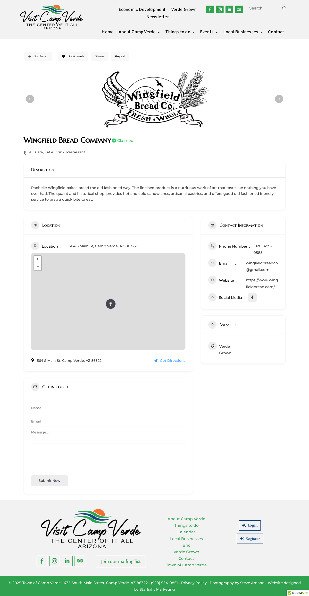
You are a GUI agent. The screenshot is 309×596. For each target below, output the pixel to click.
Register (252, 538)
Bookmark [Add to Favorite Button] (73, 56)
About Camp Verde (137, 33)
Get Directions (169, 360)
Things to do (177, 33)
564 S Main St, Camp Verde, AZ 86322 (103, 246)
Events (207, 33)
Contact (276, 33)
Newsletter (157, 18)
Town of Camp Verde (186, 565)
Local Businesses (240, 33)
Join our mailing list (121, 561)
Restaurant (75, 152)
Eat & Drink (55, 152)
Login (253, 525)
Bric (186, 545)
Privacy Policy (194, 582)
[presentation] (68, 458)
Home (108, 33)
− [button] (37, 266)
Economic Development (142, 10)
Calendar (186, 532)
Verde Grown (184, 10)
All (31, 152)
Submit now (49, 480)
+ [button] (37, 259)
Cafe (39, 152)
